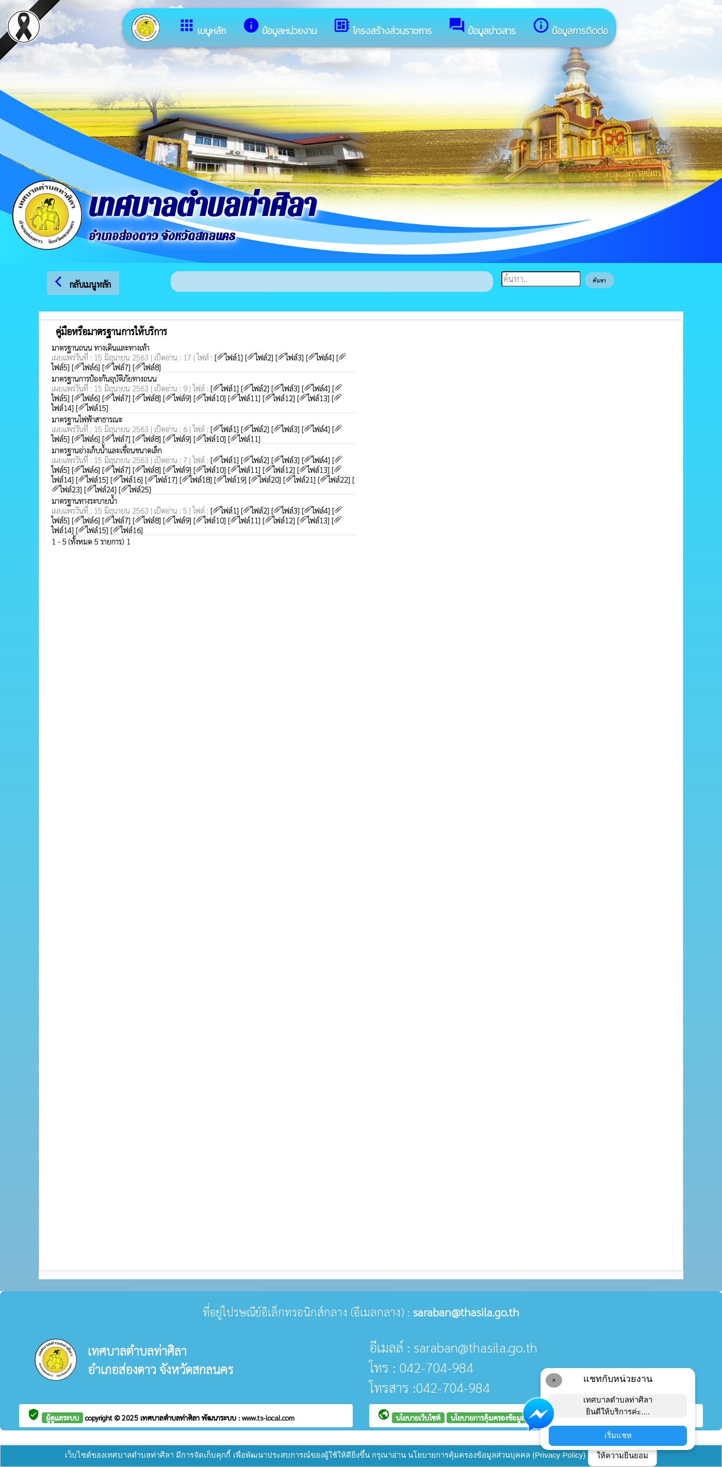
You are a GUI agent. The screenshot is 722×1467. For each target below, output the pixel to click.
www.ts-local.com (268, 1417)
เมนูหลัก (202, 27)
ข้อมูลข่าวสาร (482, 27)
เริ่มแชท (618, 1435)
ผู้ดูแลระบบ (62, 1417)
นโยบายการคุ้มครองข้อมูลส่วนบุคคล (503, 1417)
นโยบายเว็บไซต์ (418, 1417)
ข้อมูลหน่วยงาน (279, 27)
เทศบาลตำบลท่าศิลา (171, 1417)
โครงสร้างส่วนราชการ (382, 27)
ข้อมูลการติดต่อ (570, 27)
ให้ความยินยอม (622, 1455)
